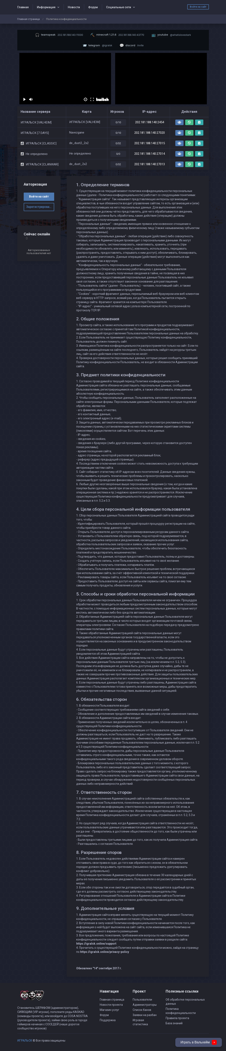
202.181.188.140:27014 (149, 154)
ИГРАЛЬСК (24, 1040)
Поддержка (108, 1020)
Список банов (142, 1009)
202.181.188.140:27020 (149, 133)
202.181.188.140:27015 (149, 143)
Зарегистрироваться (40, 206)
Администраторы (145, 1004)
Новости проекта (111, 1004)
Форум (93, 7)
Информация (46, 7)
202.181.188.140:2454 (149, 122)
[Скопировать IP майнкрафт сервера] (117, 35)
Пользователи (142, 999)
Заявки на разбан (145, 1015)
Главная (23, 7)
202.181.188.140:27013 (149, 164)
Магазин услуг (109, 1009)
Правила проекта (177, 1018)
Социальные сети (118, 7)
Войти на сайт (198, 6)
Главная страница (28, 19)
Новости (74, 7)
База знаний (174, 1023)
